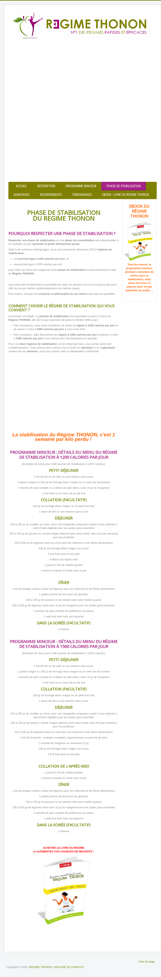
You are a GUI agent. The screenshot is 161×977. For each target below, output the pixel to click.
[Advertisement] (82, 74)
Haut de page (147, 961)
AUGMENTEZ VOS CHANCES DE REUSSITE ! (65, 851)
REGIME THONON (40, 967)
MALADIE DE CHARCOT (69, 967)
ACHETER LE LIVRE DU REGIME (63, 847)
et (34, 851)
